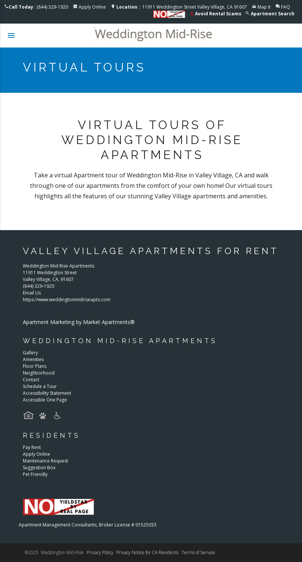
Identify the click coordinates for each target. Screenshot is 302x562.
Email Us (32, 293)
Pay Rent (32, 447)
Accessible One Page (45, 400)
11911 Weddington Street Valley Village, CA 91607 (181, 7)
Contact (31, 379)
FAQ (285, 7)
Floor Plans (34, 366)
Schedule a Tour (40, 386)
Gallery (30, 352)
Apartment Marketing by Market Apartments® (79, 322)
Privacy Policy (100, 552)
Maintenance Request (45, 461)
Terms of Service (198, 552)
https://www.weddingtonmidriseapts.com (66, 299)
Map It (264, 7)
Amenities (33, 359)
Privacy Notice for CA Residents (147, 552)
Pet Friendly (35, 474)
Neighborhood (39, 373)
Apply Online (92, 7)
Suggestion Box (39, 467)
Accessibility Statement (47, 393)
